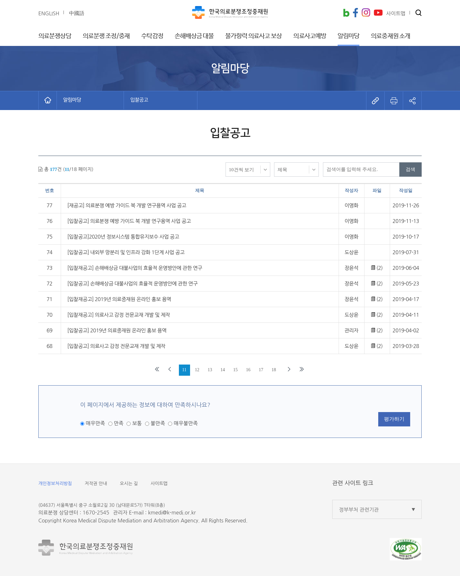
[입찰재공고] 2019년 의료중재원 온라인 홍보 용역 (119, 299)
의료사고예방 (309, 36)
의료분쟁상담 (54, 36)
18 (274, 369)
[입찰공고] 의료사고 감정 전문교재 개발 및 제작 (116, 346)
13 (210, 369)
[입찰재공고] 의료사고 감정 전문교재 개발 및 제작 (118, 314)
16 (248, 369)
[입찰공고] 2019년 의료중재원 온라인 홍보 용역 (117, 330)
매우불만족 (186, 423)
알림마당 (348, 36)
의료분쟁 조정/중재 (106, 36)
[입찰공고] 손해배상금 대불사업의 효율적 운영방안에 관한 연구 (132, 283)
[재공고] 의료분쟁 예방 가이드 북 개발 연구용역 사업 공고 (126, 205)
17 (261, 369)
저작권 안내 (96, 483)
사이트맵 (159, 483)
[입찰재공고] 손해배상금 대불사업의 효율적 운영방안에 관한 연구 (134, 267)
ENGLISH (48, 13)
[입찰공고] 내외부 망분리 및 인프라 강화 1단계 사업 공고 (126, 252)
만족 (118, 423)
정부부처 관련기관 (359, 509)
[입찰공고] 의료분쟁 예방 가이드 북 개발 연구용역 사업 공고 (129, 221)
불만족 (157, 423)
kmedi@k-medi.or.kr (171, 512)
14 (222, 369)
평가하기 (394, 419)
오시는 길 (129, 483)
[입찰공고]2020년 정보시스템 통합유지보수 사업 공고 (123, 236)
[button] (418, 13)
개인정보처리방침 (55, 483)
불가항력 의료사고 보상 (253, 36)
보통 (137, 423)
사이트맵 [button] (395, 13)
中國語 (76, 13)
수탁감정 (152, 36)
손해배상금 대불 (194, 36)
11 (184, 369)
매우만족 (95, 423)
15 (235, 369)
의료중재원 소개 (390, 36)
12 (197, 369)
